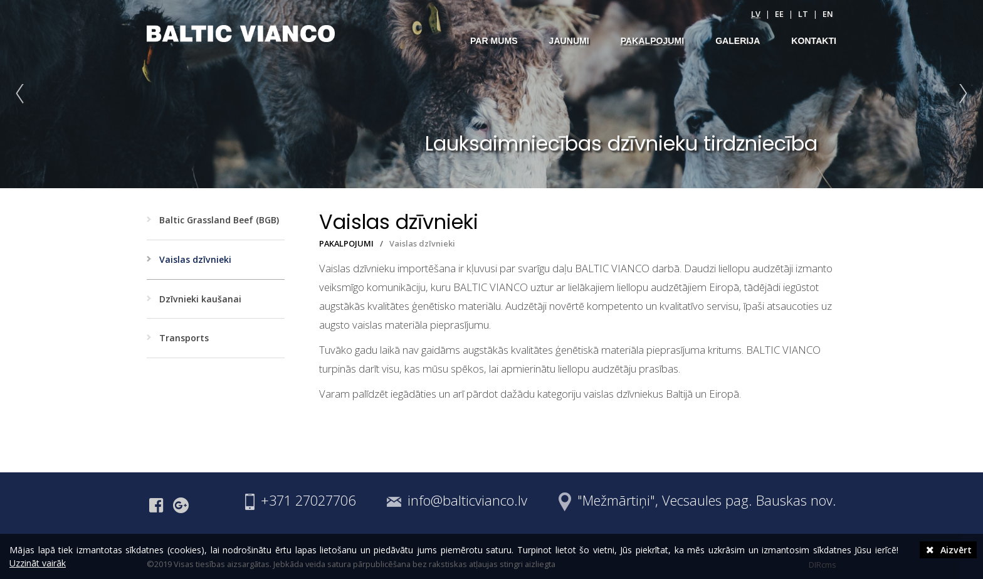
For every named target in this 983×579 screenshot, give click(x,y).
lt (803, 13)
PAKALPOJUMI (652, 41)
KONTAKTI (813, 41)
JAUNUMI (569, 41)
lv (755, 13)
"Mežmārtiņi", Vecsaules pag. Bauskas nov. (706, 500)
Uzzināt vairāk (37, 563)
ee (779, 13)
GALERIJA (737, 41)
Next (960, 94)
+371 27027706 (308, 500)
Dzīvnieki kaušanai (200, 299)
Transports (184, 338)
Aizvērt (948, 550)
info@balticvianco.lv (467, 500)
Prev (23, 94)
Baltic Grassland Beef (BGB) (219, 220)
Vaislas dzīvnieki (195, 259)
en (828, 13)
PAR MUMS (494, 41)
